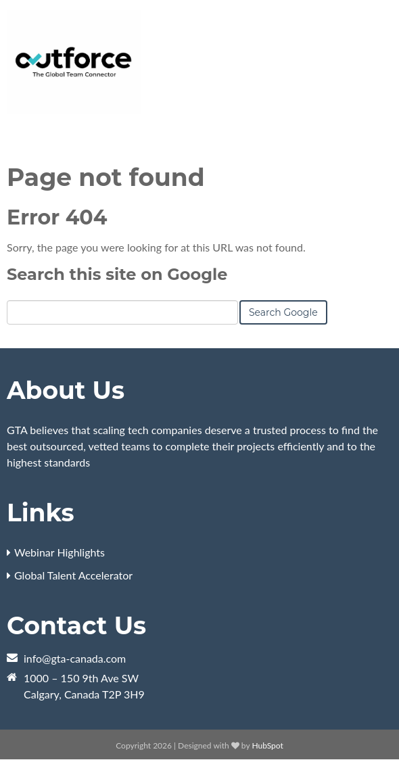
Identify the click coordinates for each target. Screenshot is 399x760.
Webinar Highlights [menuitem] (59, 552)
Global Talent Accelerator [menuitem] (73, 575)
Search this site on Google (117, 274)
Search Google (283, 312)
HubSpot (267, 745)
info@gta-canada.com (75, 658)
